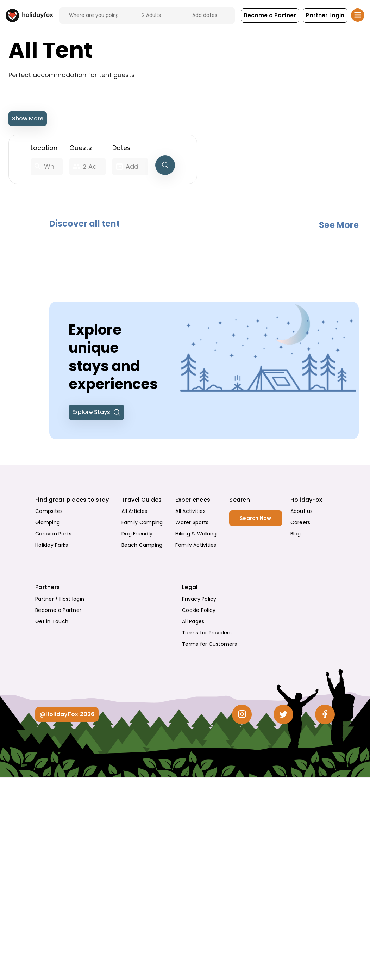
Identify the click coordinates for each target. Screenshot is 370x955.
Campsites (49, 511)
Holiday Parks (51, 544)
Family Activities (195, 544)
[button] (269, 15)
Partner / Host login (59, 598)
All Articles (134, 511)
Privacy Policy (199, 598)
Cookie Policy (198, 610)
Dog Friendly (136, 533)
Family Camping (142, 522)
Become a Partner (58, 610)
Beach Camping (141, 544)
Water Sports (191, 522)
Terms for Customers (209, 643)
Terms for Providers (207, 632)
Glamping (47, 522)
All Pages (193, 621)
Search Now (255, 518)
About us (301, 511)
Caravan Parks (53, 533)
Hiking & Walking (196, 533)
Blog (295, 533)
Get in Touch (51, 621)
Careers (300, 522)
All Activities (190, 511)
